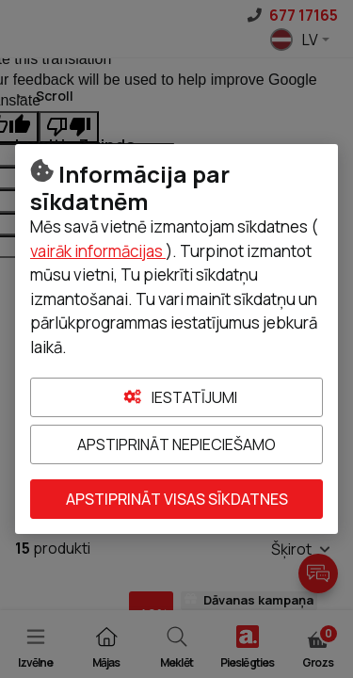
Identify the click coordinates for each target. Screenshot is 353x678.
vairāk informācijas (98, 251)
